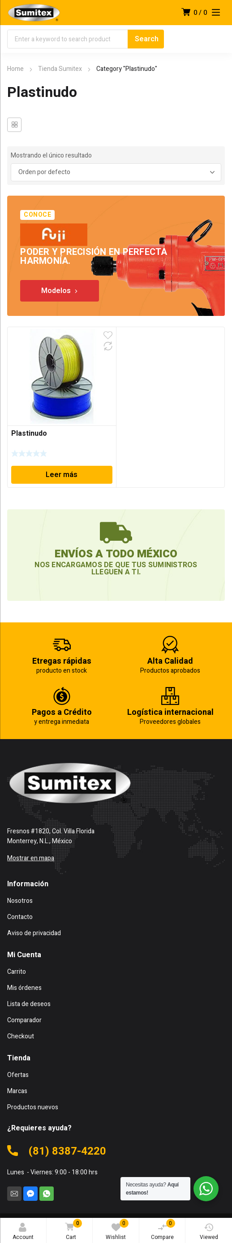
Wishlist (117, 1230)
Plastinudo (29, 433)
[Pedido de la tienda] (116, 172)
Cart (71, 1230)
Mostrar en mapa (30, 858)
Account (23, 1232)
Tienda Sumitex (60, 69)
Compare (163, 1230)
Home (15, 69)
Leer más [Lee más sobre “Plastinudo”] (61, 474)
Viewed (209, 1232)
